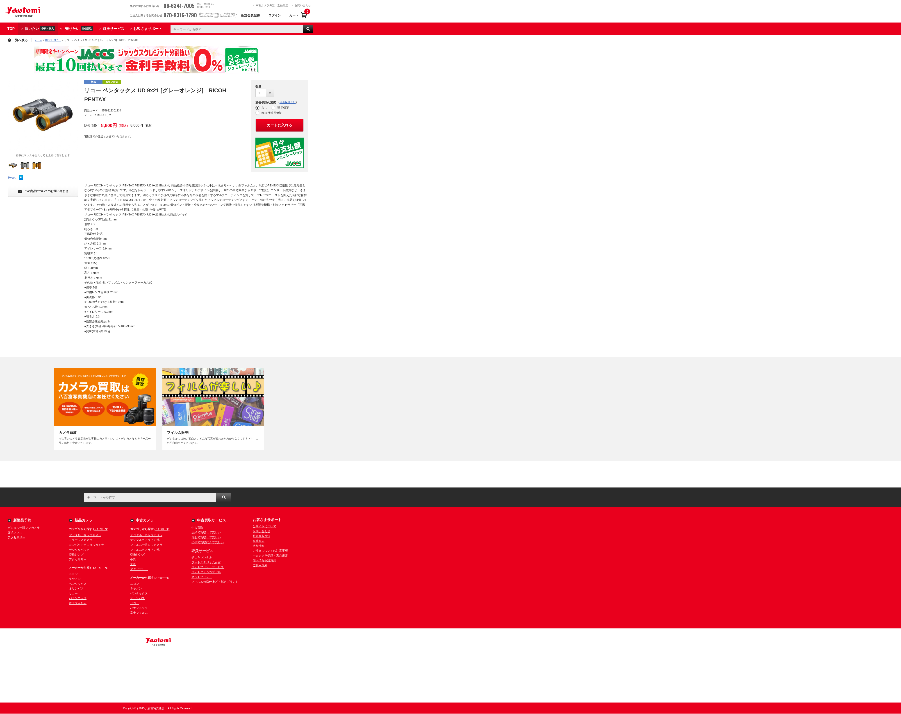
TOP (11, 29)
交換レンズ (15, 532)
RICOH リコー (53, 40)
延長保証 (283, 107)
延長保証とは (288, 102)
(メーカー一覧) (100, 568)
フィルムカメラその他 (144, 549)
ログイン (274, 15)
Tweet (12, 177)
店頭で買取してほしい (206, 532)
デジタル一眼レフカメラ (24, 527)
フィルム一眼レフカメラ (146, 544)
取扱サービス (113, 29)
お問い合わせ (303, 5)
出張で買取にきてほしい (207, 542)
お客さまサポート (147, 29)
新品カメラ (84, 520)
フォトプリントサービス (207, 567)
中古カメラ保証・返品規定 (272, 5)
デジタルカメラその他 (144, 540)
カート (294, 15)
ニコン (73, 574)
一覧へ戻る (18, 40)
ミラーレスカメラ (80, 540)
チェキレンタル (201, 557)
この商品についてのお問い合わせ (43, 191)
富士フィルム (77, 603)
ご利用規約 (260, 565)
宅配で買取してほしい (206, 537)
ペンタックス (77, 583)
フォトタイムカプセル (206, 572)
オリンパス (76, 588)
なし (264, 107)
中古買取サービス (211, 520)
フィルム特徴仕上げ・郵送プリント (214, 581)
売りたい (79, 28)
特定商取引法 (261, 536)
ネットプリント (201, 577)
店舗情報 (258, 546)
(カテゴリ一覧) (100, 529)
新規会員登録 (250, 15)
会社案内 (258, 541)
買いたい (40, 28)
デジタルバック (79, 549)
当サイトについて (264, 526)
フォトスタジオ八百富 (206, 562)
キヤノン (75, 578)
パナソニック (77, 598)
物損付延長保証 (272, 113)
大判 (133, 564)
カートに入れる (279, 125)
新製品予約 (22, 520)
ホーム (38, 40)
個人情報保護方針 (264, 560)
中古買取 (197, 527)
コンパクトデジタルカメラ (86, 544)
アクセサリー (16, 537)
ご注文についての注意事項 (270, 550)
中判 (133, 559)
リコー (73, 593)
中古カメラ (145, 520)
